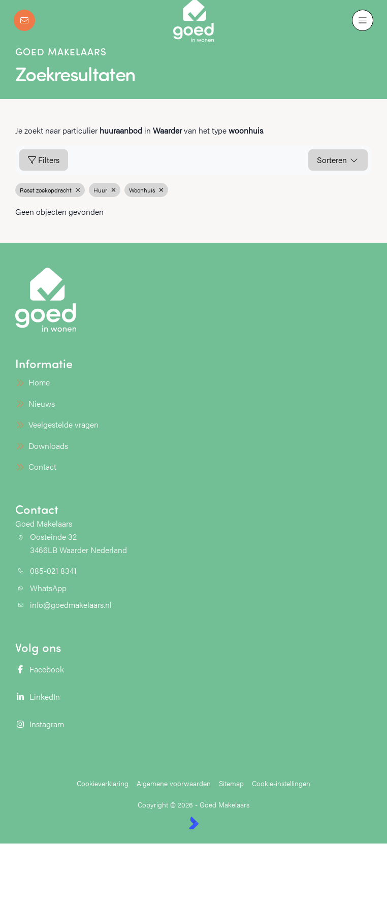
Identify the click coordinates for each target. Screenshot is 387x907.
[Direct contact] (24, 20)
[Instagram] (101, 724)
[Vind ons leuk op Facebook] (101, 669)
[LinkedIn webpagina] (101, 696)
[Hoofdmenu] (362, 20)
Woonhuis (146, 190)
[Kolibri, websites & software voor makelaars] (193, 822)
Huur (104, 190)
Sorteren (338, 160)
